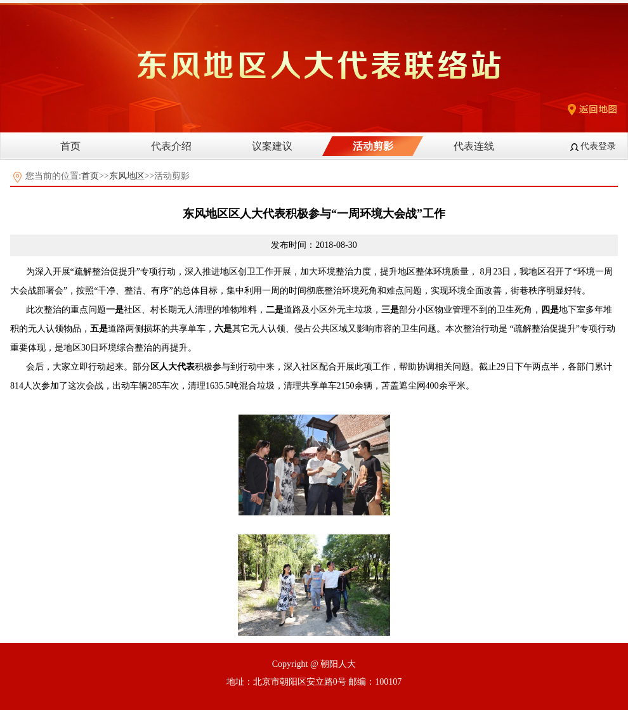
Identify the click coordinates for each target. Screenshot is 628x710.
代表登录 (598, 146)
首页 (70, 146)
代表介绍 (171, 146)
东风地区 (127, 176)
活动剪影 (373, 146)
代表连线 (474, 146)
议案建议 (272, 146)
